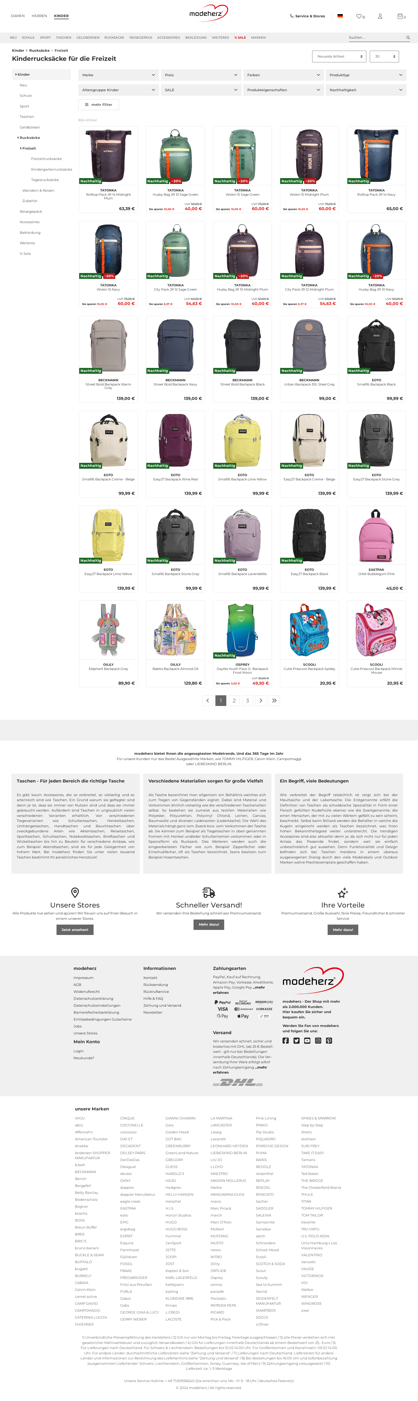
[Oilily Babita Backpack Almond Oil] (175, 637)
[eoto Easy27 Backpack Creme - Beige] (309, 447)
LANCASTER (221, 1132)
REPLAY (263, 1187)
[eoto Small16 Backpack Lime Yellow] (242, 447)
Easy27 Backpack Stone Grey (376, 483)
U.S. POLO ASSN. (315, 1243)
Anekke (81, 1153)
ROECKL (263, 1194)
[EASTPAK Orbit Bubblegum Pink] (376, 542)
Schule (28, 37)
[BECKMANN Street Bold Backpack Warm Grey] (108, 352)
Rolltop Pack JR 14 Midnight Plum (108, 200)
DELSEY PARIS (132, 1160)
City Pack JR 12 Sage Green (175, 293)
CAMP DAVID (86, 1310)
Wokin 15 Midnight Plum (309, 199)
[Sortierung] (339, 64)
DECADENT (130, 1153)
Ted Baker (310, 1180)
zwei (305, 1317)
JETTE (171, 1257)
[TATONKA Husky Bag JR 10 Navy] (376, 257)
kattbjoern (175, 1291)
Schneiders (265, 1250)
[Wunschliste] (360, 16)
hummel (173, 1243)
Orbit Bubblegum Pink (376, 578)
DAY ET (126, 1146)
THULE (307, 1201)
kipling (172, 1298)
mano (216, 1208)
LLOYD (217, 1173)
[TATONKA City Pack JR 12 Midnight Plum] (309, 257)
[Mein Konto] (381, 16)
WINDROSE (311, 1310)
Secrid (261, 1298)
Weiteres (220, 37)
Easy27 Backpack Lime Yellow (108, 578)
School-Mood (267, 1257)
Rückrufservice (156, 999)
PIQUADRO (266, 1146)
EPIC (124, 1229)
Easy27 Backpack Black (309, 578)
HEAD (171, 1187)
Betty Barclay (86, 1200)
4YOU (80, 1125)
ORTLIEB (218, 1277)
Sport (45, 37)
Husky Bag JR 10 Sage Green (175, 199)
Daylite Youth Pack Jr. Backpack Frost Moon (242, 675)
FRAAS (126, 1277)
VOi (304, 1290)
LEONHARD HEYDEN (229, 1153)
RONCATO (265, 1201)
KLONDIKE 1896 (179, 1305)
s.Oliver (262, 1331)
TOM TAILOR (312, 1222)
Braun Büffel (86, 1234)
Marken (258, 37)
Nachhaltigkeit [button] (343, 97)
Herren (39, 16)
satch (260, 1243)
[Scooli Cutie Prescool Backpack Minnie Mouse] (376, 637)
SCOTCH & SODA (270, 1270)
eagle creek (130, 1208)
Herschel (173, 1208)
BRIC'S (80, 1248)
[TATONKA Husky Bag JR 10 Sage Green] (175, 163)
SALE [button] (169, 97)
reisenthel (265, 1180)
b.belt (80, 1172)
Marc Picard (221, 1215)
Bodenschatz (86, 1207)
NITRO (216, 1264)
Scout (261, 1277)
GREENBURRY (178, 1153)
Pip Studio (265, 1139)
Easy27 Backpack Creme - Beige (309, 483)
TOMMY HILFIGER (316, 1215)
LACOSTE (174, 1326)
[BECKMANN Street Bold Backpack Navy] (175, 352)
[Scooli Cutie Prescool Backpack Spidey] (309, 637)
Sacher (262, 1208)
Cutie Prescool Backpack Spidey (309, 673)
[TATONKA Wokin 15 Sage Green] (242, 163)
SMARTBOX (266, 1317)
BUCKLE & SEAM (89, 1262)
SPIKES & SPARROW (318, 1125)
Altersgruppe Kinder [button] (100, 97)
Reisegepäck (141, 37)
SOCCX (262, 1324)
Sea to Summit (269, 1291)
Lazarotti (218, 1146)
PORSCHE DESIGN (272, 1153)
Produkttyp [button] (339, 82)
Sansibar (263, 1236)
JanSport (173, 1250)
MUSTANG (219, 1243)
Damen (18, 16)
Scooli (261, 1264)
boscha (81, 1220)
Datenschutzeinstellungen (97, 1012)
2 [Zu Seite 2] (234, 707)
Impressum (84, 985)
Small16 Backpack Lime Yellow (242, 483)
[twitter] (299, 1048)
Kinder (61, 16)
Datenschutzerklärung (93, 1005)
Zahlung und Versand (162, 1012)
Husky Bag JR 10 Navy (376, 293)
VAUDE (307, 1276)
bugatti (81, 1276)
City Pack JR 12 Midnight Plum (309, 293)
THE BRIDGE (312, 1187)
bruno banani (87, 1255)
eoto (124, 1222)
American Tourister (91, 1146)
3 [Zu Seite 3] (247, 707)
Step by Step (312, 1132)
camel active (86, 1304)
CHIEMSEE (84, 1331)
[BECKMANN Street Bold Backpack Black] (242, 352)
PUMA (261, 1160)
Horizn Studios (178, 1222)
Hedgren (173, 1194)
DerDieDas (129, 1167)
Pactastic (218, 1305)
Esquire (127, 1250)
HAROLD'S (175, 1180)
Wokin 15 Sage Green (242, 199)
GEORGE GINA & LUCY (139, 1319)
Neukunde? (84, 1065)
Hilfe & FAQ (153, 1005)
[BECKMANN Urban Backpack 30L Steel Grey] (309, 352)
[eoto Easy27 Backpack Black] (309, 542)
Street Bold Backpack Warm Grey (108, 390)
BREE (80, 1241)
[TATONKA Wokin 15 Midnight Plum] (309, 163)
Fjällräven (128, 1264)
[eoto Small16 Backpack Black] (376, 352)
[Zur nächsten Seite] (260, 707)
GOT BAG (174, 1146)
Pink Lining (266, 1125)
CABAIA (81, 1290)
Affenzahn (84, 1139)
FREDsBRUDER (133, 1284)
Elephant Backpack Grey (108, 673)
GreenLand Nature (182, 1160)
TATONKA (309, 1173)
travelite (308, 1229)
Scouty (262, 1284)
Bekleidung (196, 37)
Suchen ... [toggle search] (379, 37)
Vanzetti (308, 1269)
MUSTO (217, 1250)
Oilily (215, 1270)
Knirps (171, 1312)
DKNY (125, 1187)
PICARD (217, 1319)
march (216, 1222)
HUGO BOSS (176, 1236)
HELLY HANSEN (180, 1201)
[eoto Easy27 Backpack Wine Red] (175, 447)
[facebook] (288, 1048)
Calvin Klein (85, 1297)
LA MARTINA (221, 1125)
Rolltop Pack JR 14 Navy (376, 199)
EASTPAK (128, 1215)
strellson (308, 1146)
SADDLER (264, 1215)
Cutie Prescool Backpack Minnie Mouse (376, 675)
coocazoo (128, 1139)
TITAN (306, 1208)
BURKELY (83, 1283)
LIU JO (216, 1167)
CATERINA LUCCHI (91, 1324)
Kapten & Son (177, 1277)
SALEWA (263, 1222)
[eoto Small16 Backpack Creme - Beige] (108, 447)
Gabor (125, 1305)
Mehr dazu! (209, 931)
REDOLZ (263, 1173)
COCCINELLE (131, 1132)
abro (79, 1132)
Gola (170, 1132)
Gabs (124, 1312)
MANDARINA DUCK (227, 1201)
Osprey (217, 1284)
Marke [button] (87, 82)
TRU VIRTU (310, 1236)
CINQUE (127, 1125)
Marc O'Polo (221, 1229)
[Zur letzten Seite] (274, 707)
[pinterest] (331, 1048)
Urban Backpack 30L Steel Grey (309, 388)
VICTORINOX (312, 1283)
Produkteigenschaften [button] (267, 97)
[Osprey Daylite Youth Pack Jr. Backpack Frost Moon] (242, 637)
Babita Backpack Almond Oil (175, 673)
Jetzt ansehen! (75, 936)
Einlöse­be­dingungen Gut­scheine (103, 1026)
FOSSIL (126, 1270)
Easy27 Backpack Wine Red (175, 483)
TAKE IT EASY (312, 1160)
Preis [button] (169, 82)
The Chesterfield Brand (321, 1194)
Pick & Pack (221, 1326)
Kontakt (150, 985)
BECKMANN (85, 1179)
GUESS (172, 1173)
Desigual (128, 1173)
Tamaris (308, 1167)
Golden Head (177, 1139)
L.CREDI (173, 1319)
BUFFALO (83, 1269)
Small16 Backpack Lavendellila (242, 578)
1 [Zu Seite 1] (221, 707)
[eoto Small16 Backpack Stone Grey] (175, 542)
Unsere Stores (85, 1040)
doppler (127, 1194)
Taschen (63, 37)
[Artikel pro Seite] (384, 64)
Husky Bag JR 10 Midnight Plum (242, 293)
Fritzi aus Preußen (136, 1291)
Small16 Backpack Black (376, 388)
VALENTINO (311, 1262)
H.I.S (169, 1215)
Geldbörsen (88, 37)
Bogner (81, 1213)
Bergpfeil (83, 1193)
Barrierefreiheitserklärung (96, 1019)
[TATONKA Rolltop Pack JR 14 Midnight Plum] (108, 163)
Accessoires (168, 37)
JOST (170, 1270)
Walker (307, 1297)
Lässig (216, 1139)
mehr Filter (98, 112)
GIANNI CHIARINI (181, 1125)
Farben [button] (253, 82)
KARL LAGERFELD (181, 1284)
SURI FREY (310, 1153)
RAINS (261, 1167)
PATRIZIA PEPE (223, 1312)
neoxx (216, 1257)
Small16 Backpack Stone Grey (175, 578)
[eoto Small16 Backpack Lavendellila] (242, 542)
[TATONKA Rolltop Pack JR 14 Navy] (376, 163)
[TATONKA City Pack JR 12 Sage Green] (175, 257)
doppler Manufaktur (137, 1201)
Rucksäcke (114, 37)
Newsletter (152, 1019)
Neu (13, 37)
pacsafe (217, 1298)
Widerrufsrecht (87, 999)
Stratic (306, 1139)
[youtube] (309, 1048)
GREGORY (174, 1167)
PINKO (262, 1132)
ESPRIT (126, 1243)
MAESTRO (219, 1180)
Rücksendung (155, 992)
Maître (216, 1194)
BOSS (80, 1227)
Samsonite (265, 1229)
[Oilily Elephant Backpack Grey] (108, 637)
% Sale (240, 37)
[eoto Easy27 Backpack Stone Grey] (376, 447)
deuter (126, 1180)
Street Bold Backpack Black (242, 388)
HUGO (171, 1229)
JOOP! (171, 1264)
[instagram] (320, 1048)
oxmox (216, 1291)
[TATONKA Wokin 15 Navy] (108, 257)
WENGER (309, 1304)
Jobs (78, 1033)
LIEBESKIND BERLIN (229, 1160)
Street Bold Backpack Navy (175, 388)
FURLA (126, 1298)
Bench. (81, 1186)
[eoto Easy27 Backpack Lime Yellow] (108, 542)
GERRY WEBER (133, 1326)
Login (79, 1058)
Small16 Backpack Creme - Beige (108, 483)
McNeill (217, 1236)
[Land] (340, 16)
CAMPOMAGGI (87, 1317)
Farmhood (129, 1257)
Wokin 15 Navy (108, 293)
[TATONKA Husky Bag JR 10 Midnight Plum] (242, 257)
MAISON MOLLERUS (228, 1187)
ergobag (127, 1236)
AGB (77, 992)
